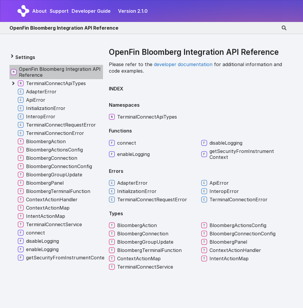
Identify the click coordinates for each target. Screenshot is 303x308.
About (39, 11)
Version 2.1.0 (133, 11)
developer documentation (183, 64)
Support (59, 11)
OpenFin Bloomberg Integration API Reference (63, 28)
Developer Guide (91, 11)
